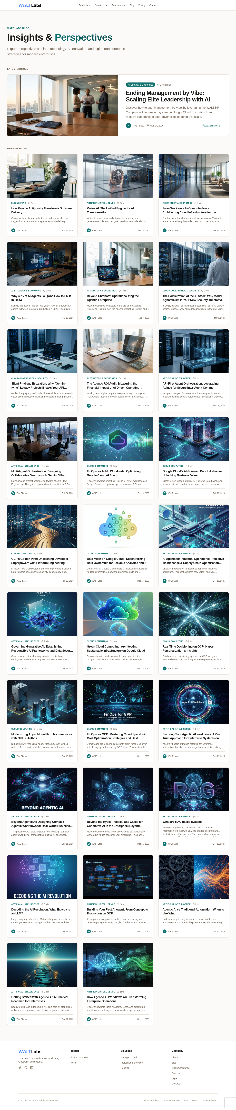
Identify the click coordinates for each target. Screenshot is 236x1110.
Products (85, 5)
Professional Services (132, 1062)
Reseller (125, 1068)
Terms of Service (170, 1100)
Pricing (141, 5)
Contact (153, 5)
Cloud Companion (78, 1057)
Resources (119, 5)
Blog (132, 5)
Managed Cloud (129, 1057)
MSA (194, 1100)
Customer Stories (180, 1068)
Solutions (101, 5)
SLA (186, 1100)
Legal (174, 1078)
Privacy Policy (151, 1100)
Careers (176, 1073)
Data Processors (209, 1100)
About (175, 1057)
